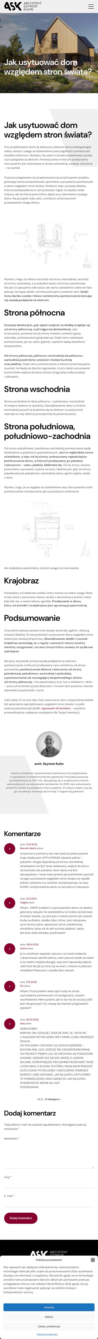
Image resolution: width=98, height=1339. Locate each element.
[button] (93, 1260)
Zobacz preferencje (49, 1326)
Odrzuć (49, 1316)
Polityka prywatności (47, 1334)
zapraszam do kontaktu (56, 710)
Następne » (52, 1099)
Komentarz (9, 1138)
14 (44, 1099)
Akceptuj (49, 1307)
